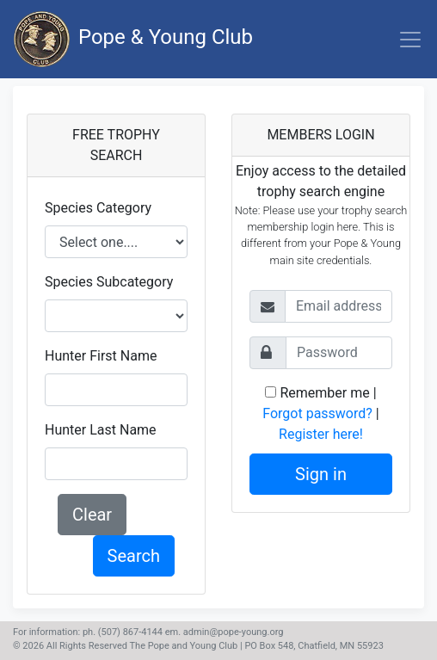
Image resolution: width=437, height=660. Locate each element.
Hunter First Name (101, 356)
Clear (92, 514)
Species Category (98, 208)
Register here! (321, 434)
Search (134, 556)
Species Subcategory (109, 282)
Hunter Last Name (101, 430)
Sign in (321, 474)
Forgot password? (317, 413)
